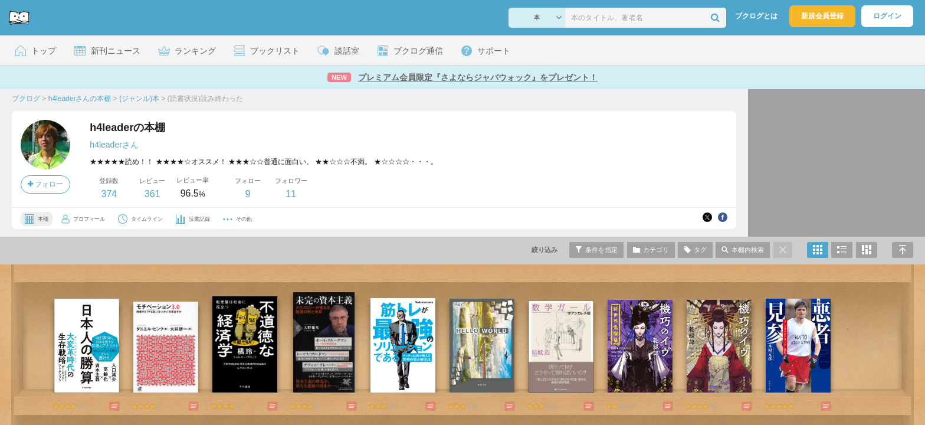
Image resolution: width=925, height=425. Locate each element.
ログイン (887, 16)
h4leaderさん (114, 144)
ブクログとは (756, 16)
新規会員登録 (822, 16)
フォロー (45, 184)
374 (109, 194)
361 (152, 194)
